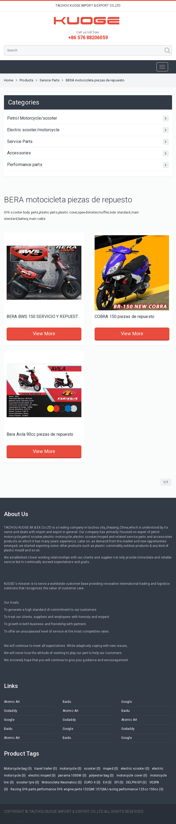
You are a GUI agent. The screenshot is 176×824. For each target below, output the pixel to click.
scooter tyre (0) (27, 782)
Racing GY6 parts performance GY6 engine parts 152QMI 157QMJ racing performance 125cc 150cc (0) (87, 789)
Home (8, 80)
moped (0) (110, 768)
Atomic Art (12, 702)
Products (27, 80)
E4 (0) (107, 782)
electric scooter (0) (135, 768)
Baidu (67, 702)
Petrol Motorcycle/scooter (88, 118)
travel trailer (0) (45, 768)
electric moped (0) (41, 775)
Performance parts (88, 165)
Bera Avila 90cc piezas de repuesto (40, 434)
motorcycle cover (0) (132, 775)
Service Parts (49, 80)
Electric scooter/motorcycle (88, 130)
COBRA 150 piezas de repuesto (124, 316)
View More (44, 333)
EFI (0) (119, 782)
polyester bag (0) (101, 775)
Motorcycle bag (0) (18, 768)
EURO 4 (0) (92, 782)
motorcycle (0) (70, 768)
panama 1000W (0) (72, 775)
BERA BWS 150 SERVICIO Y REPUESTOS (45, 316)
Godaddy (10, 711)
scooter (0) (92, 768)
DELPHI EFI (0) (136, 782)
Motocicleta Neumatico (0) (62, 782)
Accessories (88, 153)
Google (126, 702)
